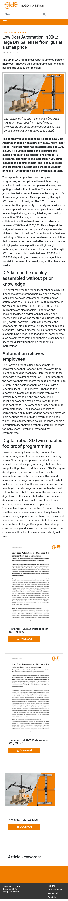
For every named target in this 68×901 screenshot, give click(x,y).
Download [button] (24, 639)
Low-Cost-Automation (14, 32)
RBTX (21, 346)
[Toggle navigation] (4, 22)
